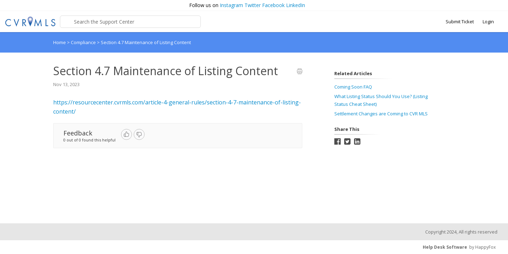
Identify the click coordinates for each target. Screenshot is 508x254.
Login (488, 21)
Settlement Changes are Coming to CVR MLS (381, 113)
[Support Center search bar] (130, 22)
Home (59, 42)
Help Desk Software (445, 247)
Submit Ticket (460, 21)
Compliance (84, 42)
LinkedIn (295, 5)
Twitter (252, 5)
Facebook (273, 5)
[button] (499, 5)
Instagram (231, 5)
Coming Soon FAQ (353, 87)
